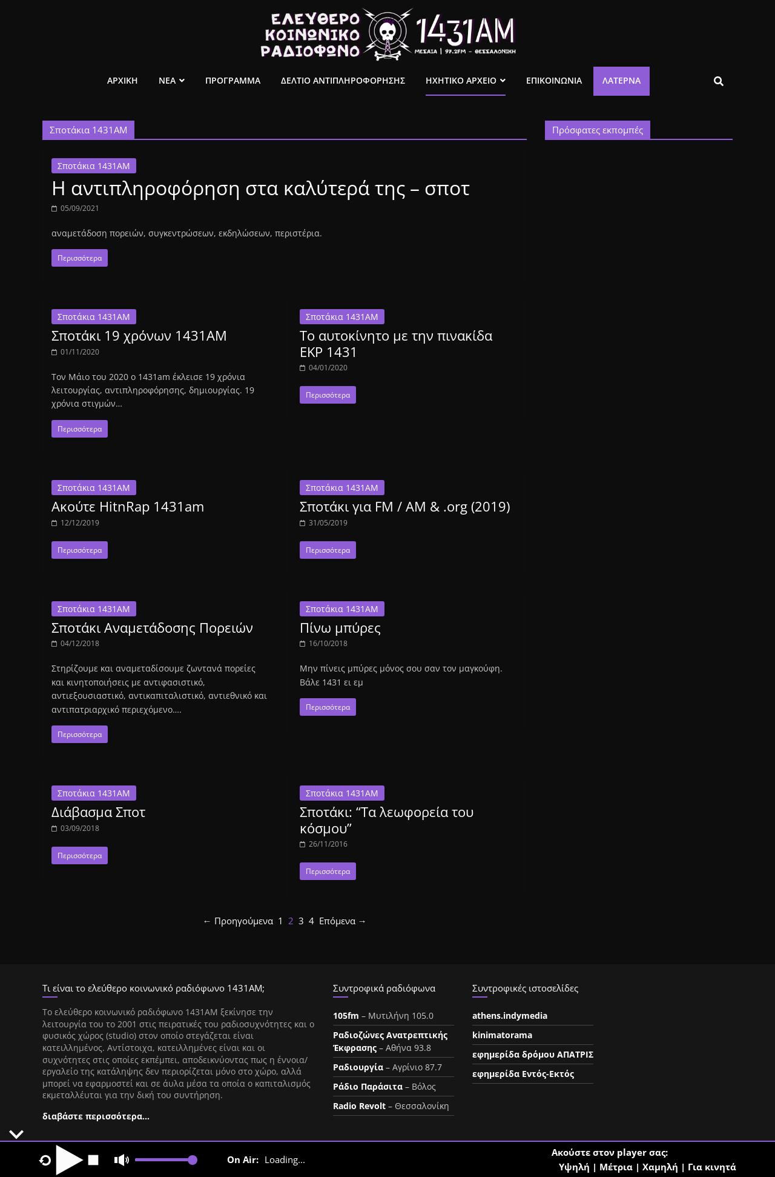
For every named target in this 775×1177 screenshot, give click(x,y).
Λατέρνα (621, 80)
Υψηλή (574, 1167)
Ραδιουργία (358, 1067)
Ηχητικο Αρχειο (461, 80)
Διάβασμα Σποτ (98, 811)
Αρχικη (122, 80)
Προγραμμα (232, 80)
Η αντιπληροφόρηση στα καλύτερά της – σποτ (260, 188)
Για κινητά (712, 1167)
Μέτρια (616, 1167)
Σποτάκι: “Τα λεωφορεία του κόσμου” (386, 819)
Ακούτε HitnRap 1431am (127, 506)
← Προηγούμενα (238, 921)
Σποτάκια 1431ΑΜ (94, 166)
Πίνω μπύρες (340, 627)
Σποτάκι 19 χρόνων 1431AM (139, 335)
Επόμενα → (343, 921)
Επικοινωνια (554, 80)
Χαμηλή (660, 1167)
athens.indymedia (509, 1015)
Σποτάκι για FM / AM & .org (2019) (405, 506)
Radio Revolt (359, 1106)
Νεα (167, 80)
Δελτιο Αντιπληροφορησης (343, 80)
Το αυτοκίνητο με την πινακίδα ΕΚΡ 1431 (396, 343)
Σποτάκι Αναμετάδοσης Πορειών (152, 627)
